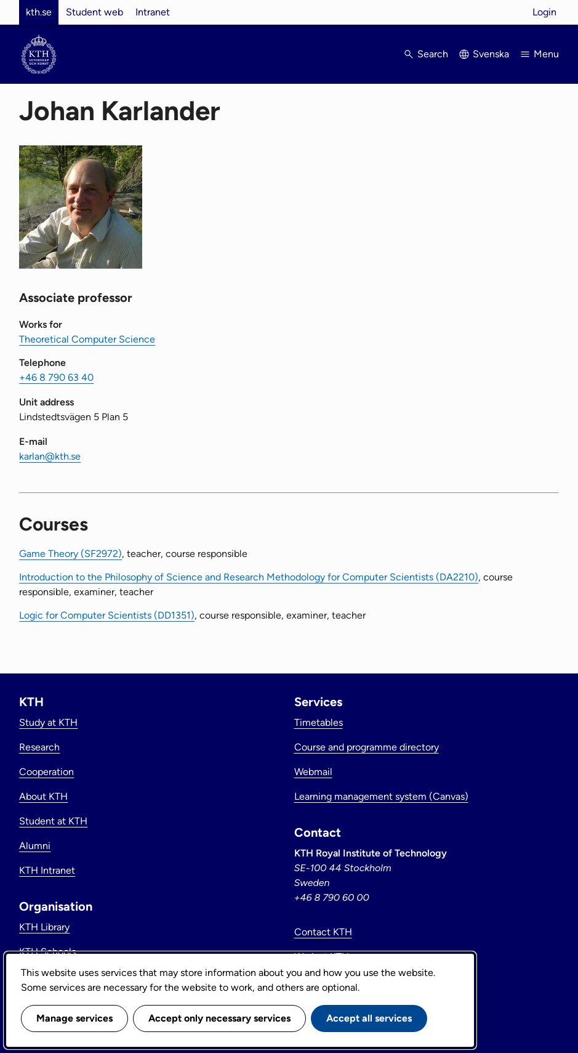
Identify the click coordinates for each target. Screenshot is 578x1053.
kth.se (39, 12)
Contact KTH (323, 932)
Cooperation (46, 772)
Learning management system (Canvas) (381, 796)
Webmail (313, 772)
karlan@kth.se (50, 456)
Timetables (318, 722)
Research (39, 747)
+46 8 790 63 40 (56, 377)
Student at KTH (53, 821)
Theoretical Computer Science (87, 339)
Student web (94, 12)
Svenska (491, 54)
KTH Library (44, 927)
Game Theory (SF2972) (70, 553)
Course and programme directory (366, 747)
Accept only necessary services (219, 1018)
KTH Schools (47, 951)
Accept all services (369, 1018)
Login (544, 12)
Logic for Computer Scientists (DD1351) (107, 615)
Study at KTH (48, 722)
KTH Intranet (47, 870)
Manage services (74, 1018)
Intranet (152, 12)
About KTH (43, 796)
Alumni (34, 846)
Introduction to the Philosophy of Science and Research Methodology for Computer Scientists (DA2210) (248, 577)
